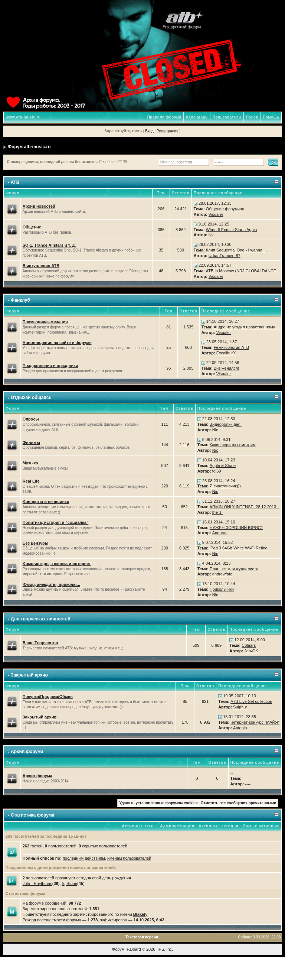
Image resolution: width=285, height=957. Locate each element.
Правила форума (164, 117)
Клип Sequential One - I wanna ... (236, 250)
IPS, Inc (165, 949)
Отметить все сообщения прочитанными (238, 803)
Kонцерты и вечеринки (46, 501)
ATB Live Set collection (251, 701)
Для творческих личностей (41, 619)
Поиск (252, 117)
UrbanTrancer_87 (224, 255)
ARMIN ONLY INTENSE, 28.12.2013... (245, 507)
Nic (211, 235)
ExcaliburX (226, 353)
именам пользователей (129, 858)
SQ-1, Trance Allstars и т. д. (49, 245)
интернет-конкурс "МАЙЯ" (254, 722)
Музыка (30, 463)
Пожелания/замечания (45, 321)
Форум (118, 949)
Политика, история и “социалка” (56, 522)
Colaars (249, 645)
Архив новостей (39, 206)
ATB (15, 182)
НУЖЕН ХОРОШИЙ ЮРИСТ (236, 527)
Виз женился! (226, 368)
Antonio (240, 728)
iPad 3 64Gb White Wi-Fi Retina (239, 548)
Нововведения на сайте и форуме (57, 342)
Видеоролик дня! (226, 424)
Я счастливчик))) (225, 486)
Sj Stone (70, 883)
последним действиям (84, 858)
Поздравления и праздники (50, 365)
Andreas (219, 533)
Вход (149, 131)
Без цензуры (35, 543)
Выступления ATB (41, 265)
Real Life (31, 481)
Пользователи (227, 117)
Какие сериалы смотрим (233, 444)
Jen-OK (251, 651)
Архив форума (27, 751)
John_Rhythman (37, 883)
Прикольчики (222, 589)
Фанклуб (20, 300)
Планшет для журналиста (234, 569)
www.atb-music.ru (23, 117)
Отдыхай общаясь (31, 397)
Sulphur (240, 707)
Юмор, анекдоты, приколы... (51, 584)
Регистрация (167, 131)
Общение (32, 227)
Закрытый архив (29, 675)
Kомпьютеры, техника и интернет (57, 563)
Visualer (216, 214)
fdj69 (216, 471)
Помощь (271, 117)
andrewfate (222, 574)
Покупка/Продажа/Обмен (48, 696)
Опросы (31, 419)
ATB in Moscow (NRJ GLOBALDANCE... (242, 271)
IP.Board (133, 949)
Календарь (196, 117)
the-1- (217, 512)
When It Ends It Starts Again (231, 229)
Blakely (140, 914)
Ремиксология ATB (231, 347)
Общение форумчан (225, 209)
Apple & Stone (223, 465)
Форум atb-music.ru (29, 146)
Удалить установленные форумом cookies (158, 803)
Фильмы (31, 442)
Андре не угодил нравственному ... (247, 327)
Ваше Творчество (40, 642)
